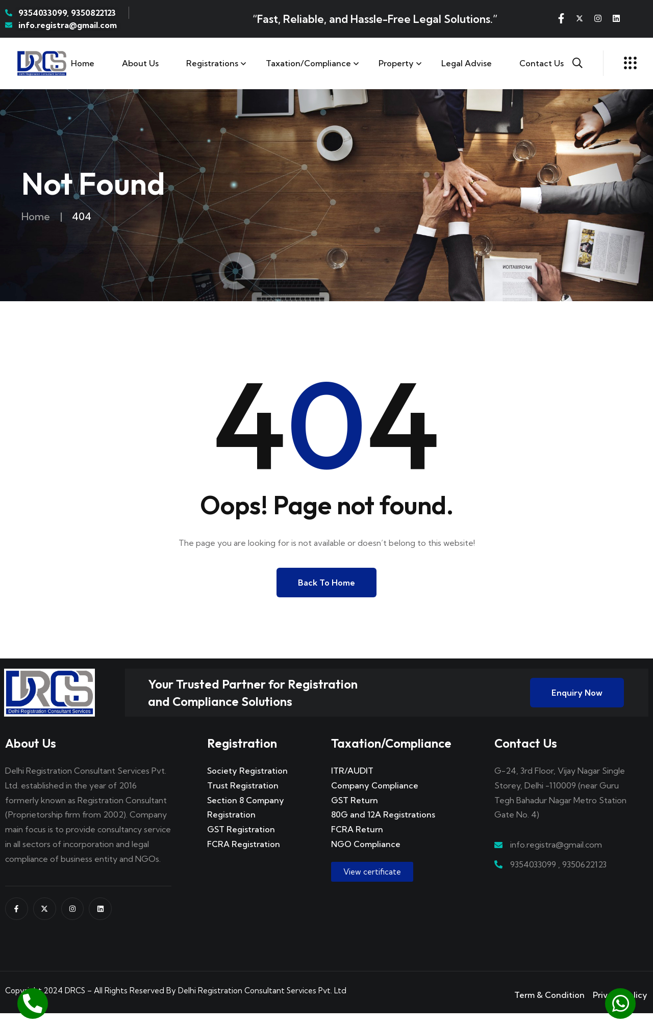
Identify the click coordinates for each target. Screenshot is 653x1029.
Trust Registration (243, 801)
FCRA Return (357, 845)
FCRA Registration (243, 860)
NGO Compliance (365, 860)
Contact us (541, 63)
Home (82, 63)
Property (396, 63)
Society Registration (247, 786)
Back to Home (326, 582)
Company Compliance (374, 801)
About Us (140, 63)
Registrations (212, 63)
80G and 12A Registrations (383, 830)
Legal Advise (466, 63)
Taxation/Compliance (308, 63)
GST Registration (241, 845)
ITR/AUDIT (352, 786)
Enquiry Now (576, 701)
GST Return (354, 815)
